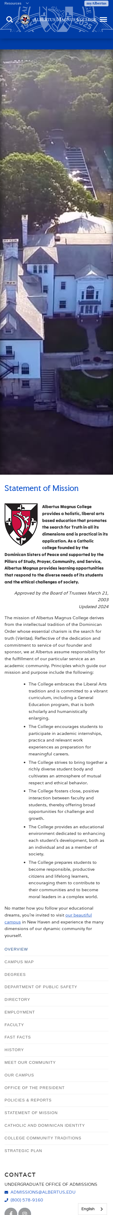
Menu (103, 17)
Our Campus (19, 1075)
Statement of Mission (31, 1112)
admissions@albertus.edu (43, 1192)
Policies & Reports (28, 1100)
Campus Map (19, 962)
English (88, 1208)
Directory (17, 999)
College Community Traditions (43, 1138)
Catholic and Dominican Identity (45, 1125)
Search (9, 19)
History (14, 1050)
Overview (16, 949)
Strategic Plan (23, 1150)
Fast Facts (18, 1037)
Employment (20, 1012)
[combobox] (92, 1209)
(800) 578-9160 (27, 1200)
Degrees (15, 974)
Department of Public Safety (41, 987)
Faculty (14, 1025)
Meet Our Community (30, 1062)
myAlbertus (96, 3)
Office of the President (35, 1087)
